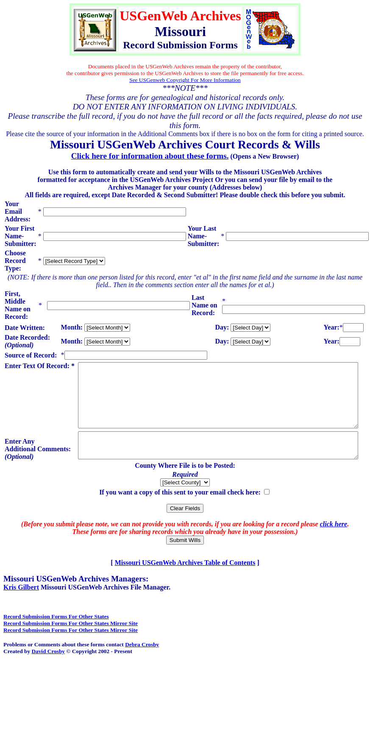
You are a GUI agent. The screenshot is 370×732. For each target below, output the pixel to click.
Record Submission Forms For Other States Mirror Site (70, 643)
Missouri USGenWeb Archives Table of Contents (185, 583)
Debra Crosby (142, 665)
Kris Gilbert (21, 607)
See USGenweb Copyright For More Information (184, 80)
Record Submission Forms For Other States (56, 637)
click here (333, 544)
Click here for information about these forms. (150, 155)
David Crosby (48, 671)
